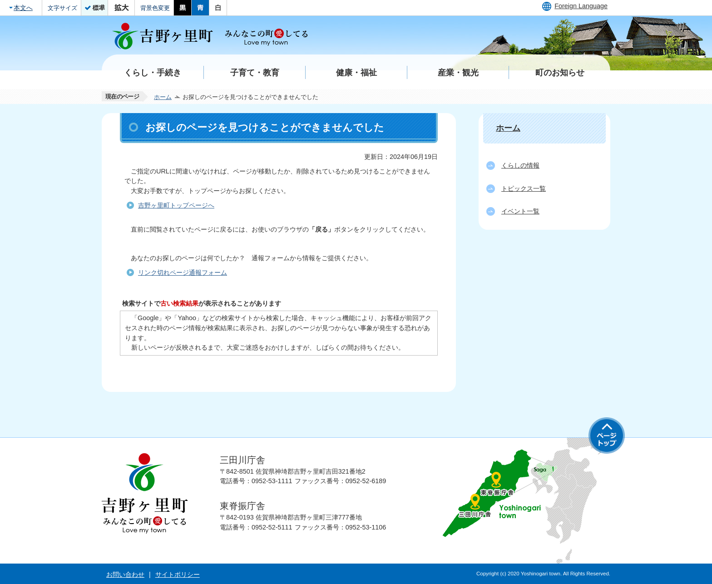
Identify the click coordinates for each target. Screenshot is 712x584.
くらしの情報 (520, 165)
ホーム (163, 97)
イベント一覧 (520, 211)
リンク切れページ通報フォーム (182, 272)
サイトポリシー (177, 574)
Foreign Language (581, 6)
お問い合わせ (125, 574)
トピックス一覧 (523, 188)
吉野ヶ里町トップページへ (176, 205)
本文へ (23, 7)
